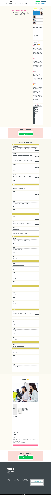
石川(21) (14, 364)
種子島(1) (21, 325)
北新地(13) (21, 193)
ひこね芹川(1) (20, 211)
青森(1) (13, 253)
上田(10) (14, 352)
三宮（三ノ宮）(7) (16, 203)
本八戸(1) (16, 253)
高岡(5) (15, 370)
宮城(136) (14, 238)
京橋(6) (29, 193)
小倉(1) (25, 188)
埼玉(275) (14, 153)
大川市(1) (29, 313)
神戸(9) (13, 203)
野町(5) (20, 366)
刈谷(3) (26, 217)
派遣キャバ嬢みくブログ (24, 479)
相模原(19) (28, 166)
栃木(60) (14, 170)
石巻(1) (23, 240)
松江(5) (13, 278)
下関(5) (13, 269)
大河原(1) (30, 240)
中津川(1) (26, 233)
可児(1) (19, 233)
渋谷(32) (14, 149)
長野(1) (18, 352)
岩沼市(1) (27, 240)
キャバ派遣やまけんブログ (25, 480)
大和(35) (18, 166)
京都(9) (17, 188)
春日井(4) (18, 217)
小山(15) (16, 171)
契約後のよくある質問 (17, 480)
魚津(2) (20, 370)
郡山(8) (16, 249)
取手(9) (24, 176)
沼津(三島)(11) (16, 223)
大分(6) (14, 328)
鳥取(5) (13, 283)
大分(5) (13, 330)
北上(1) (16, 258)
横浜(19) (26, 166)
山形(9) (13, 244)
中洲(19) (14, 313)
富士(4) (29, 223)
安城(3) (31, 217)
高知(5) (13, 289)
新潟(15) (14, 357)
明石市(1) (26, 203)
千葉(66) (14, 160)
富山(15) (14, 369)
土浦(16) (16, 176)
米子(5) (15, 283)
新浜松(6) (20, 223)
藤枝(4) (27, 223)
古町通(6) (16, 357)
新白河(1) (20, 249)
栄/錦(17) (16, 217)
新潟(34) (14, 355)
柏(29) (15, 160)
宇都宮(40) (14, 171)
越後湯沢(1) (27, 357)
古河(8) (26, 176)
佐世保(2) (20, 334)
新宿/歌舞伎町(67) (17, 148)
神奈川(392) (14, 164)
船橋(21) (18, 160)
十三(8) (24, 193)
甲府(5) (13, 361)
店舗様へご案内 (23, 481)
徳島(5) (13, 303)
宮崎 (13, 321)
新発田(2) (23, 357)
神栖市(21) (14, 176)
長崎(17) (14, 333)
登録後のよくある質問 (17, 481)
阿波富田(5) (16, 303)
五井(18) (20, 160)
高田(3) (20, 357)
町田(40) (31, 148)
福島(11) (14, 249)
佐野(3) (19, 171)
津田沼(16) (22, 160)
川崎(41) (16, 166)
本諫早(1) (25, 334)
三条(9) (19, 188)
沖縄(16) (14, 344)
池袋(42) (26, 148)
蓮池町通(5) (16, 289)
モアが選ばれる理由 (20, 3)
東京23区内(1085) (15, 146)
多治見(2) (14, 233)
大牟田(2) (23, 313)
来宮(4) (22, 223)
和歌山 (14, 206)
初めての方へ (15, 3)
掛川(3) (31, 223)
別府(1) (15, 330)
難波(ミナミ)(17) (14, 193)
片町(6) (13, 366)
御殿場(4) (24, 223)
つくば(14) (19, 176)
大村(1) (23, 334)
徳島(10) (14, 301)
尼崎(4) (19, 203)
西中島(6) (31, 193)
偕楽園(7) (30, 176)
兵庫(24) (14, 201)
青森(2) (14, 252)
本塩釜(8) (18, 240)
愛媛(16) (14, 297)
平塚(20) (23, 166)
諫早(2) (18, 334)
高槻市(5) (34, 193)
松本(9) (16, 352)
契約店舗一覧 (16, 482)
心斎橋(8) (26, 193)
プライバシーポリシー (24, 482)
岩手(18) (14, 256)
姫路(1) (24, 203)
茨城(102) (14, 174)
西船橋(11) (31, 160)
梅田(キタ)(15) (18, 193)
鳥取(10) (14, 281)
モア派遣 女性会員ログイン (37, 481)
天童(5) (15, 244)
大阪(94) (14, 191)
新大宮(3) (14, 198)
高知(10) (14, 288)
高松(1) (15, 294)
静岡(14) (14, 223)
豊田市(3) (21, 217)
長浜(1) (13, 211)
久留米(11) (16, 313)
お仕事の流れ (10, 3)
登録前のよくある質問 (17, 479)
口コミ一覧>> (40, 101)
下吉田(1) (16, 361)
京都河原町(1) (21, 188)
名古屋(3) (24, 217)
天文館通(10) (14, 325)
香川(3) (14, 292)
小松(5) (17, 366)
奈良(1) (16, 198)
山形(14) (14, 243)
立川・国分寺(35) (35, 148)
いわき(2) (18, 249)
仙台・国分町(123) (15, 240)
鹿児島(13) (14, 324)
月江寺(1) (18, 361)
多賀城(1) (21, 240)
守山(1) (18, 211)
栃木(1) (23, 171)
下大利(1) (26, 313)
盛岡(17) (14, 258)
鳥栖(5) (16, 339)
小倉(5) (19, 313)
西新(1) (31, 313)
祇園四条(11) (14, 188)
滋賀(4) (14, 209)
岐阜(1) (24, 233)
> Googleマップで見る (35, 36)
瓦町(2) (13, 294)
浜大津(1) (16, 211)
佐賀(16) (14, 339)
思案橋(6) (14, 334)
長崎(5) (16, 334)
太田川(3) (28, 217)
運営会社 (26, 3)
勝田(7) (28, 176)
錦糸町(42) (29, 148)
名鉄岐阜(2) (16, 233)
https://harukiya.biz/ (20, 406)
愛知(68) (14, 216)
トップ (6, 3)
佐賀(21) (14, 337)
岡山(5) (14, 272)
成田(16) (25, 160)
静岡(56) (14, 221)
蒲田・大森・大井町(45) (22, 148)
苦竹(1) (25, 240)
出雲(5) (15, 278)
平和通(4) (21, 313)
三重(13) (14, 227)
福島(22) (14, 247)
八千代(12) (28, 160)
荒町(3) (17, 370)
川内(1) (19, 325)
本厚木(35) (21, 166)
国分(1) (17, 325)
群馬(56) (14, 180)
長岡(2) (25, 357)
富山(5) (13, 370)
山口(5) (15, 269)
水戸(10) (21, 176)
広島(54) (14, 263)
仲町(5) (18, 357)
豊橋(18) (14, 217)
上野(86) (14, 148)
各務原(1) (21, 233)
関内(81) (14, 166)
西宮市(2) (22, 203)
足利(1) (21, 171)
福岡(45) (14, 311)
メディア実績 (8, 482)
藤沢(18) (31, 166)
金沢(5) (15, 366)
